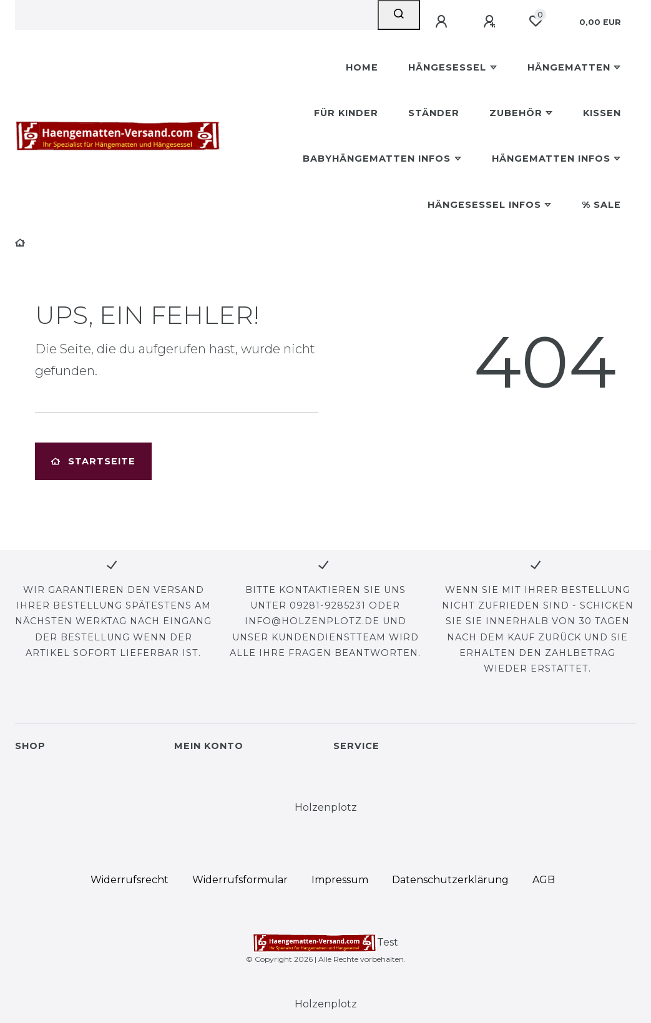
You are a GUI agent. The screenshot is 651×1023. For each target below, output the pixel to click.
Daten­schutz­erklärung (450, 880)
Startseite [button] (93, 461)
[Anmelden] (443, 22)
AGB (543, 880)
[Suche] (399, 15)
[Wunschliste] (535, 21)
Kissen (602, 113)
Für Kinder (346, 113)
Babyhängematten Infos (377, 158)
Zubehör (515, 113)
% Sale (601, 204)
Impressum (339, 880)
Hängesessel (447, 67)
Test (325, 943)
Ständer (433, 113)
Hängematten (568, 67)
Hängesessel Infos (484, 204)
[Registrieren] (491, 22)
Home (362, 67)
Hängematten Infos (551, 158)
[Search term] (196, 15)
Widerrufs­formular (240, 880)
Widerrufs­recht (130, 880)
